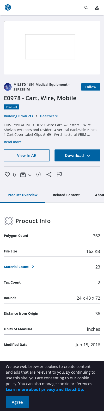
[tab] (22, 195)
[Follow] (90, 87)
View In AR (26, 155)
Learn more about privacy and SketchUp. (45, 389)
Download (77, 155)
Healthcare (49, 116)
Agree (17, 402)
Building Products (18, 116)
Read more (13, 142)
